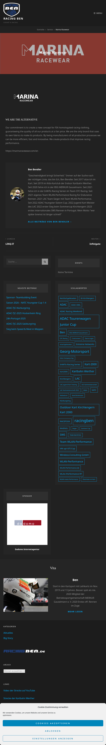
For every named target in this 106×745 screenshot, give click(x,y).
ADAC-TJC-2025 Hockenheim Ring (23, 306)
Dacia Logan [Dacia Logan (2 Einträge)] (89, 332)
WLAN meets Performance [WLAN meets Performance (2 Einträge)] (69, 473)
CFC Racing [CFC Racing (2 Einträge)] (63, 332)
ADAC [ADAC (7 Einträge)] (63, 298)
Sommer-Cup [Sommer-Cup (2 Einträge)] (85, 422)
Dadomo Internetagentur (27, 542)
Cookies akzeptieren (53, 723)
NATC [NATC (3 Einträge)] (94, 383)
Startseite (40, 23)
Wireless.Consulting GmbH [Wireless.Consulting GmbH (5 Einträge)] (74, 448)
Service (50, 23)
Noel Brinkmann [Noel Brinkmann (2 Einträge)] (77, 389)
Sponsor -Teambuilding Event (21, 290)
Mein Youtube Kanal (13, 699)
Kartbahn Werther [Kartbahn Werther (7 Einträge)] (83, 364)
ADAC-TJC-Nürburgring (18, 301)
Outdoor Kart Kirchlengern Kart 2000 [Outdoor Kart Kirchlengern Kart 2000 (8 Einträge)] (77, 403)
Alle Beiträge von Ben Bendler (49, 215)
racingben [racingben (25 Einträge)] (84, 414)
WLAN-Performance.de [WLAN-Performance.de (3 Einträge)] (69, 461)
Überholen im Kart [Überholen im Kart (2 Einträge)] (89, 473)
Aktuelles (8, 626)
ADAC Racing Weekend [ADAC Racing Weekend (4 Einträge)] (71, 304)
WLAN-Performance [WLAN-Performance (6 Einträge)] (71, 454)
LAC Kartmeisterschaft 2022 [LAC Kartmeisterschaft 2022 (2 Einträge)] (69, 383)
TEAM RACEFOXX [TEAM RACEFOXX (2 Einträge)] (75, 428)
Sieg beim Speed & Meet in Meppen (24, 322)
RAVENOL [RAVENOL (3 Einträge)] (64, 421)
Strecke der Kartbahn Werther (18, 691)
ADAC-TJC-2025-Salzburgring (21, 316)
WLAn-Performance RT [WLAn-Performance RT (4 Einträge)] (71, 467)
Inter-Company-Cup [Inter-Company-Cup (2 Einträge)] (67, 351)
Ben (75, 573)
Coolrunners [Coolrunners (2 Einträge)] (76, 332)
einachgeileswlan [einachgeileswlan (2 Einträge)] (66, 338)
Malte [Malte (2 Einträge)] (85, 383)
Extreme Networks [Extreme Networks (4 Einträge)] (85, 337)
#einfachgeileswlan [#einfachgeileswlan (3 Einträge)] (68, 291)
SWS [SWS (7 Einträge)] (62, 428)
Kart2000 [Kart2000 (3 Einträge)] (63, 365)
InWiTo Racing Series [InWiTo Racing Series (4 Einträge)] (70, 357)
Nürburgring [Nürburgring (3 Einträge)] (65, 394)
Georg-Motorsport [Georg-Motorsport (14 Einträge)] (74, 344)
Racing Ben (31, 8)
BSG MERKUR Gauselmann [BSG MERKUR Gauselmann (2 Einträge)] (78, 326)
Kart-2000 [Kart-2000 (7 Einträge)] (91, 357)
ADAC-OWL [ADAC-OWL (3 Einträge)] (75, 298)
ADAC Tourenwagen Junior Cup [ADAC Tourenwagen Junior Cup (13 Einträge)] (75, 314)
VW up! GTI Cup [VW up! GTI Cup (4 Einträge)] (67, 441)
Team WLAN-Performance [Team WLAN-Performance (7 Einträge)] (76, 435)
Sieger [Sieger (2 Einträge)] (74, 422)
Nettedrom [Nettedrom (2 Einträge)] (63, 389)
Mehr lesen (75, 604)
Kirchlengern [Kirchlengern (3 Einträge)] (65, 372)
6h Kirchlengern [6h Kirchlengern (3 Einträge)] (87, 291)
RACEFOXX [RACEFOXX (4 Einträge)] (65, 414)
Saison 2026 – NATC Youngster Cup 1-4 (26, 295)
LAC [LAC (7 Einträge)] (77, 372)
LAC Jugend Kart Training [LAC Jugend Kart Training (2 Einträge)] (68, 378)
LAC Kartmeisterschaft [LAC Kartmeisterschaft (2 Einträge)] (89, 378)
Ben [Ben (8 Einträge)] (62, 325)
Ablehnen (53, 730)
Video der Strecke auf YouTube (19, 683)
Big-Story (8, 631)
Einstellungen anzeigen (52, 738)
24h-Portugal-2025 (16, 311)
